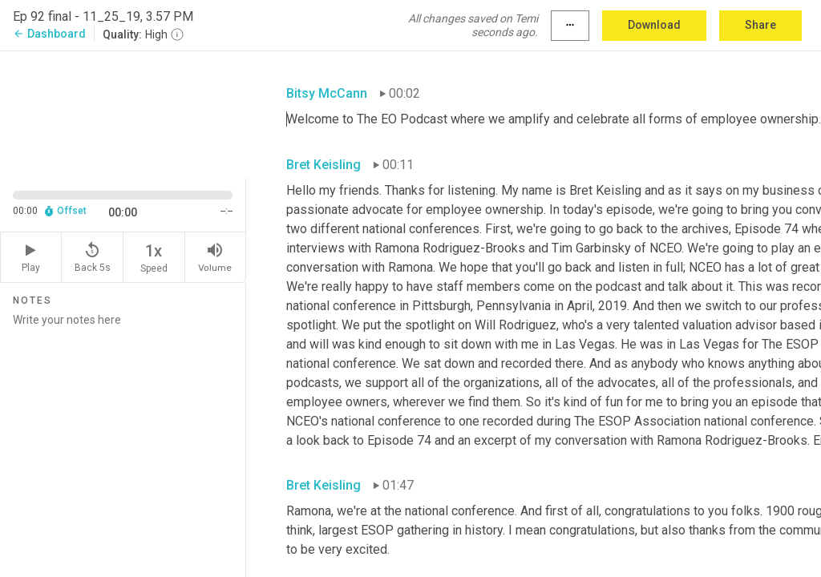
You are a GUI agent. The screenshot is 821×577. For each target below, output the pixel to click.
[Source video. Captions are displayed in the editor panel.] (123, 113)
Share (760, 24)
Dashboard (49, 33)
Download (654, 24)
